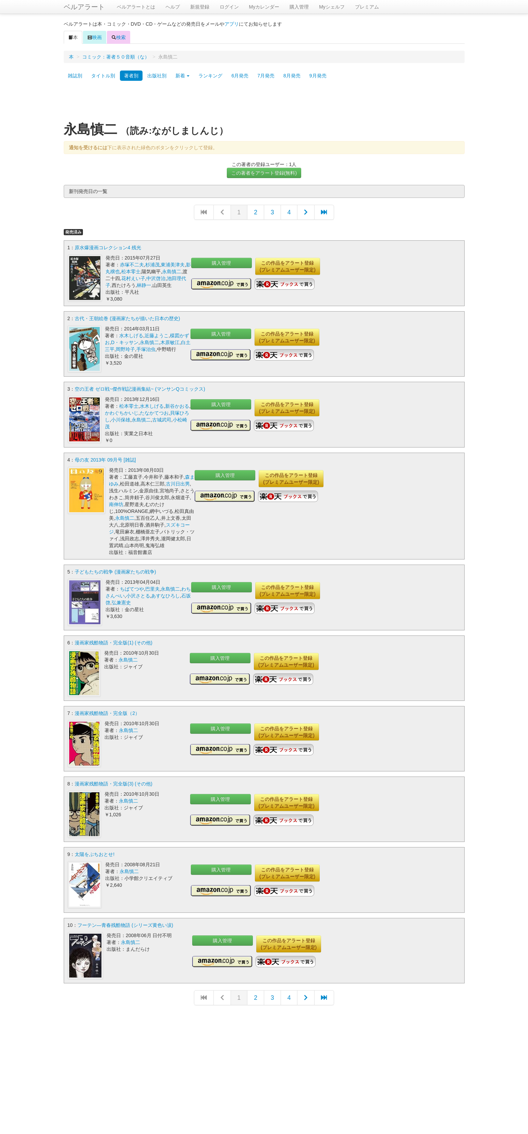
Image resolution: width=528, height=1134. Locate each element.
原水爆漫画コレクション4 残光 (108, 247)
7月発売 (265, 75)
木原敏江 (170, 342)
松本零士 (130, 271)
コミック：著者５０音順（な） (115, 57)
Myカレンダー (264, 7)
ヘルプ (172, 7)
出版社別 (157, 75)
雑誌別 (75, 75)
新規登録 (199, 7)
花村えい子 (133, 278)
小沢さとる (138, 595)
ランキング (210, 75)
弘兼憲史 (121, 602)
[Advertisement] (264, 103)
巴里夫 (152, 588)
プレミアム (367, 7)
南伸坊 (116, 504)
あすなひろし (165, 595)
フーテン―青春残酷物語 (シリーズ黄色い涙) (125, 922)
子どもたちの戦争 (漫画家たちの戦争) (115, 571)
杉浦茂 (152, 264)
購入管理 (299, 7)
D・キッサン (124, 342)
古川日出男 (178, 483)
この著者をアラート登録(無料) (264, 173)
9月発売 (318, 75)
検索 (118, 37)
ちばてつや (132, 588)
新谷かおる (177, 405)
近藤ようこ (157, 335)
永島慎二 (171, 271)
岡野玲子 (125, 349)
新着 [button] (182, 75)
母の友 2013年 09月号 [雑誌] (105, 459)
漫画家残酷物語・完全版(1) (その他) (113, 641)
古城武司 (161, 419)
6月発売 (239, 75)
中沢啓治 (155, 278)
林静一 (144, 285)
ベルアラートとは (136, 7)
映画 (94, 37)
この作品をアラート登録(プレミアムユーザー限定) (288, 266)
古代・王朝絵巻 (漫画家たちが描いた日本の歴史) (127, 318)
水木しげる (131, 335)
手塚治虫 (146, 349)
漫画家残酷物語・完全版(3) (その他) (113, 782)
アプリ (231, 24)
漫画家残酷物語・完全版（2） (107, 712)
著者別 (131, 75)
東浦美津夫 (173, 264)
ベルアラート (84, 7)
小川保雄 (120, 419)
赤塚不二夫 (132, 264)
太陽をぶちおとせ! (94, 852)
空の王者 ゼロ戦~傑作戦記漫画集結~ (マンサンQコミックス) (140, 388)
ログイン (229, 7)
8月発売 (291, 75)
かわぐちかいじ (121, 412)
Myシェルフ (332, 7)
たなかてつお (154, 412)
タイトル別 (103, 75)
